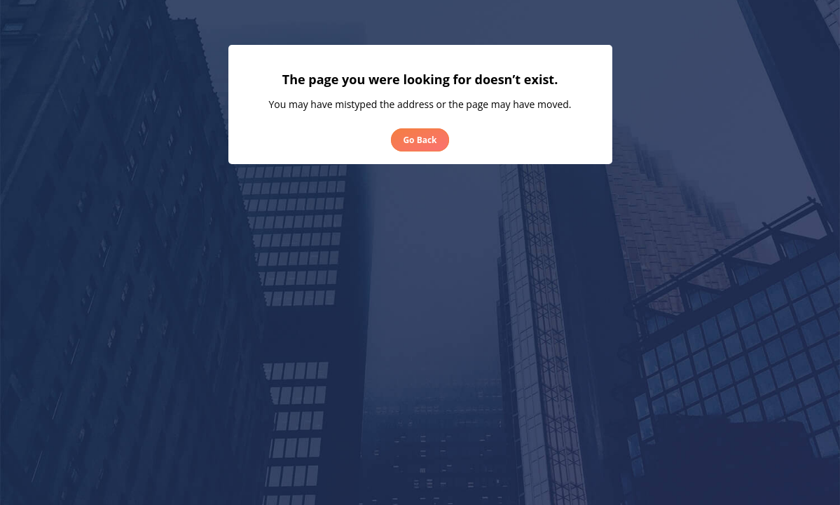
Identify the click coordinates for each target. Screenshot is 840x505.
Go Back (419, 140)
